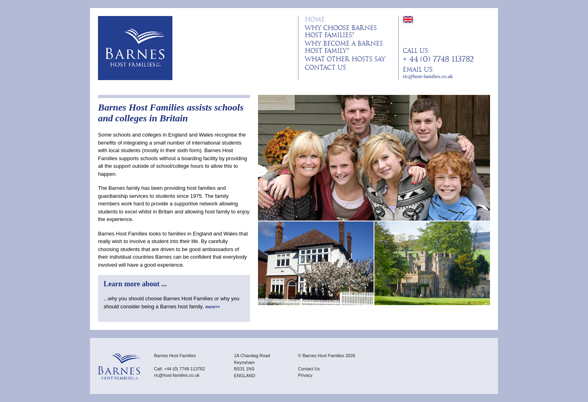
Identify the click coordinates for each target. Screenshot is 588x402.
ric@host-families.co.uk (428, 76)
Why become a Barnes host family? (344, 47)
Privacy (305, 375)
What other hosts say (345, 59)
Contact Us (325, 67)
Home (315, 19)
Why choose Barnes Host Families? (341, 31)
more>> (212, 307)
